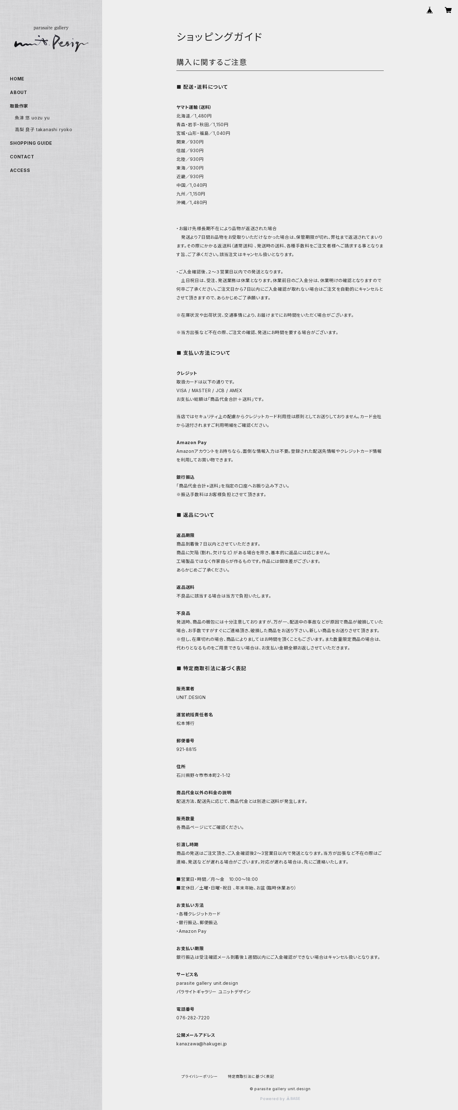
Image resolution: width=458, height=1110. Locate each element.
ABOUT (18, 92)
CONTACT (22, 156)
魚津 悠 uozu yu (32, 117)
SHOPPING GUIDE (31, 143)
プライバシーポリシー (199, 1076)
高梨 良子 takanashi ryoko (43, 129)
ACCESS (20, 170)
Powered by (280, 1098)
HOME (17, 78)
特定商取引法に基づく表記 (251, 1076)
